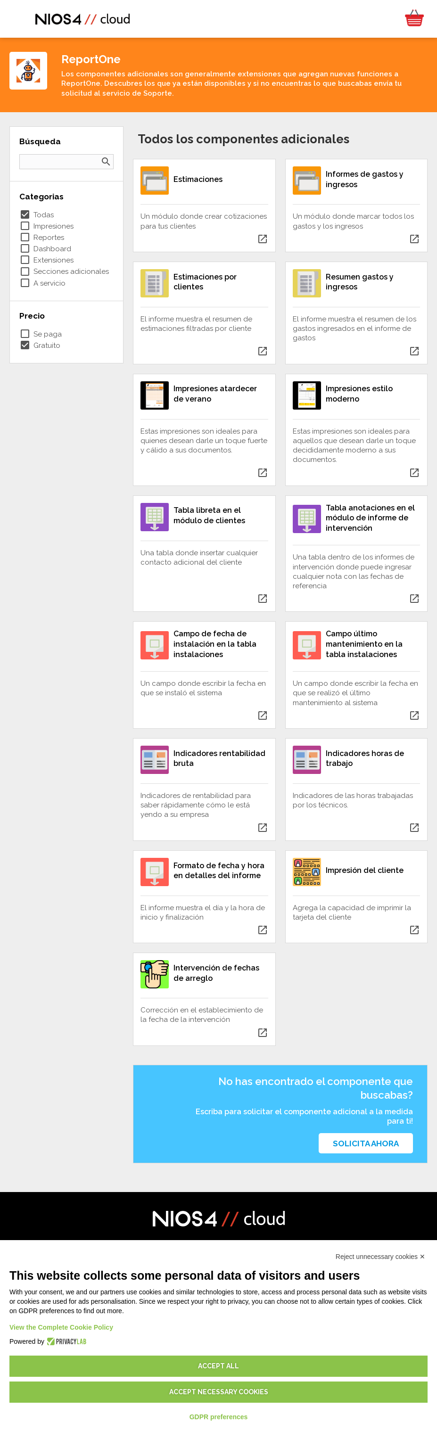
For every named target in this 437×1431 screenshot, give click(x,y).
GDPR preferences (219, 1417)
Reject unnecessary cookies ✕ (380, 1256)
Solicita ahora (366, 1143)
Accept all (218, 1366)
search (106, 161)
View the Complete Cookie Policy (61, 1327)
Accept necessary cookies (218, 1392)
